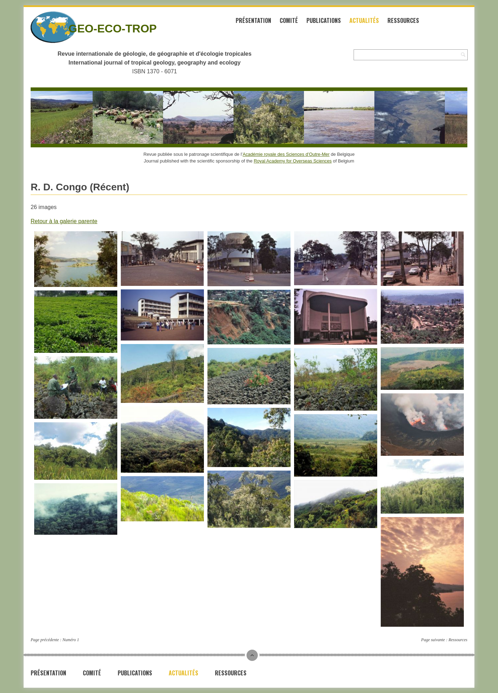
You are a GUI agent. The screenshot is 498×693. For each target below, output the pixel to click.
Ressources (403, 20)
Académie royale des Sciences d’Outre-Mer (286, 154)
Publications (323, 20)
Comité (289, 20)
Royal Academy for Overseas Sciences (293, 161)
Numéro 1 (70, 639)
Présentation (253, 20)
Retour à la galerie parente (64, 221)
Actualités (364, 20)
